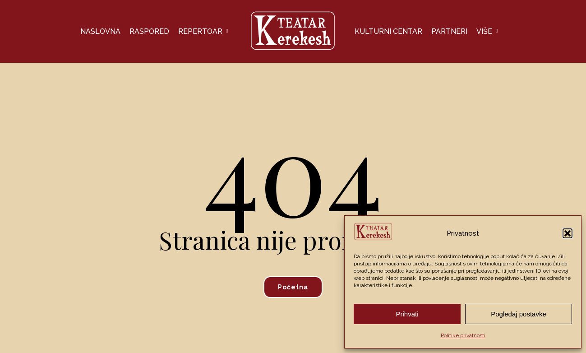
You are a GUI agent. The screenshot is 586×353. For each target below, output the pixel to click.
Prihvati (407, 314)
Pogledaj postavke (518, 314)
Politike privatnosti (463, 335)
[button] (567, 233)
